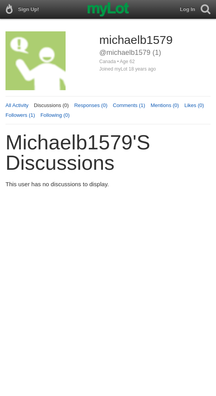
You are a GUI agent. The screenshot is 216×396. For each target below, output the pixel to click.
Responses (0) (91, 105)
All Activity (17, 105)
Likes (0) (194, 105)
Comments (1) (129, 105)
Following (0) (55, 115)
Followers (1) (20, 115)
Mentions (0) (164, 105)
